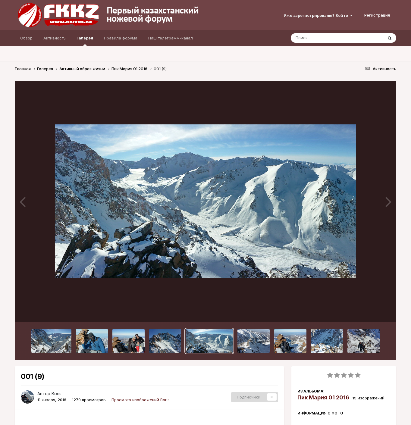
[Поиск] (325, 38)
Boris (56, 393)
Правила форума (120, 38)
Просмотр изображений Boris (140, 399)
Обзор (26, 38)
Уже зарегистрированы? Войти (318, 15)
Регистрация (377, 15)
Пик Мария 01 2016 (323, 397)
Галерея (85, 41)
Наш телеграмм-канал (170, 38)
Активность (54, 38)
